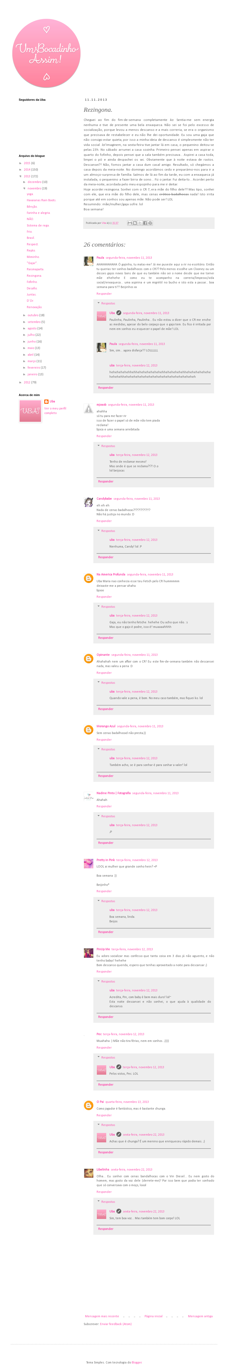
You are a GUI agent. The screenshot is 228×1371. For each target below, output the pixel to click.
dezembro (35, 182)
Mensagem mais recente (102, 1316)
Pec (99, 1034)
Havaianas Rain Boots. (41, 200)
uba (112, 365)
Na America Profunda (111, 574)
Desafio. (32, 288)
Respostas (108, 303)
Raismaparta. (35, 269)
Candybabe (104, 499)
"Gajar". (32, 263)
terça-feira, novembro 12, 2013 (136, 365)
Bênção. (32, 206)
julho (31, 335)
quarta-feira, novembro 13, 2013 (127, 1102)
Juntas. (31, 294)
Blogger (137, 1362)
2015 (27, 163)
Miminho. (33, 257)
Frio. (29, 231)
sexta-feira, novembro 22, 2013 (143, 1134)
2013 (27, 176)
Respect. (33, 244)
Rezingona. (34, 276)
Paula (100, 258)
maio (31, 348)
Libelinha (103, 1169)
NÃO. (30, 219)
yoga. (30, 194)
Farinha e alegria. (39, 213)
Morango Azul (106, 726)
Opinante (103, 655)
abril (31, 355)
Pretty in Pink (106, 860)
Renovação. (34, 307)
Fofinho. (32, 282)
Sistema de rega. (38, 225)
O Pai (100, 1102)
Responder (104, 294)
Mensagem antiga (200, 1316)
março (32, 361)
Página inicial (154, 1316)
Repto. (31, 250)
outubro (33, 315)
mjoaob (101, 404)
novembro (35, 188)
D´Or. (30, 301)
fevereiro (34, 367)
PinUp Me (103, 949)
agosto (32, 328)
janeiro (33, 374)
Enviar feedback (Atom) (116, 1324)
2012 (27, 382)
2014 (27, 169)
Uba (112, 313)
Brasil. (31, 238)
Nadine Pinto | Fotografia (114, 793)
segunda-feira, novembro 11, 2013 (129, 258)
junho (32, 341)
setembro (34, 322)
